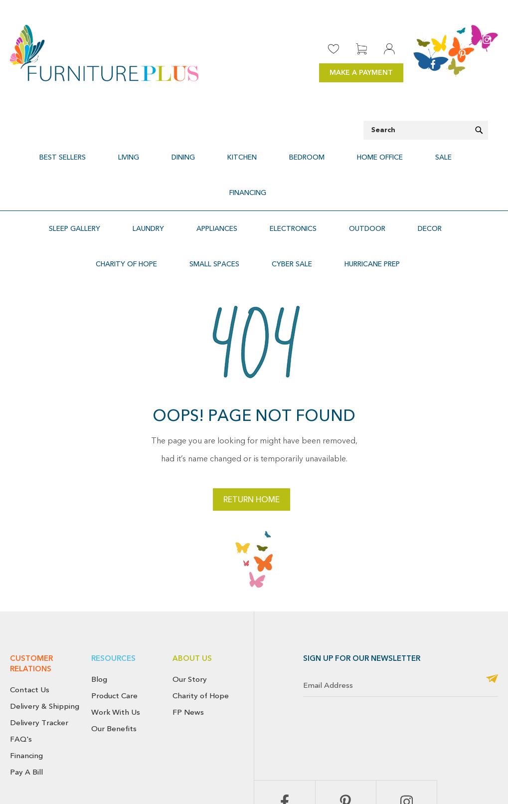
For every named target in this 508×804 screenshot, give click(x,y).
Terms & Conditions (415, 782)
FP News (188, 641)
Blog (99, 608)
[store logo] (104, 53)
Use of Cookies (476, 782)
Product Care (114, 625)
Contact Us (29, 619)
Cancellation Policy (414, 771)
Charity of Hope (200, 625)
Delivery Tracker (39, 652)
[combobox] (425, 130)
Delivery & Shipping (44, 635)
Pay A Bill (26, 701)
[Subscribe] (492, 608)
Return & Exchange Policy (341, 771)
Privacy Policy (470, 771)
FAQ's (21, 668)
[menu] (254, 151)
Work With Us (115, 641)
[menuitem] (80, 151)
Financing (26, 684)
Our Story (189, 608)
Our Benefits (114, 657)
